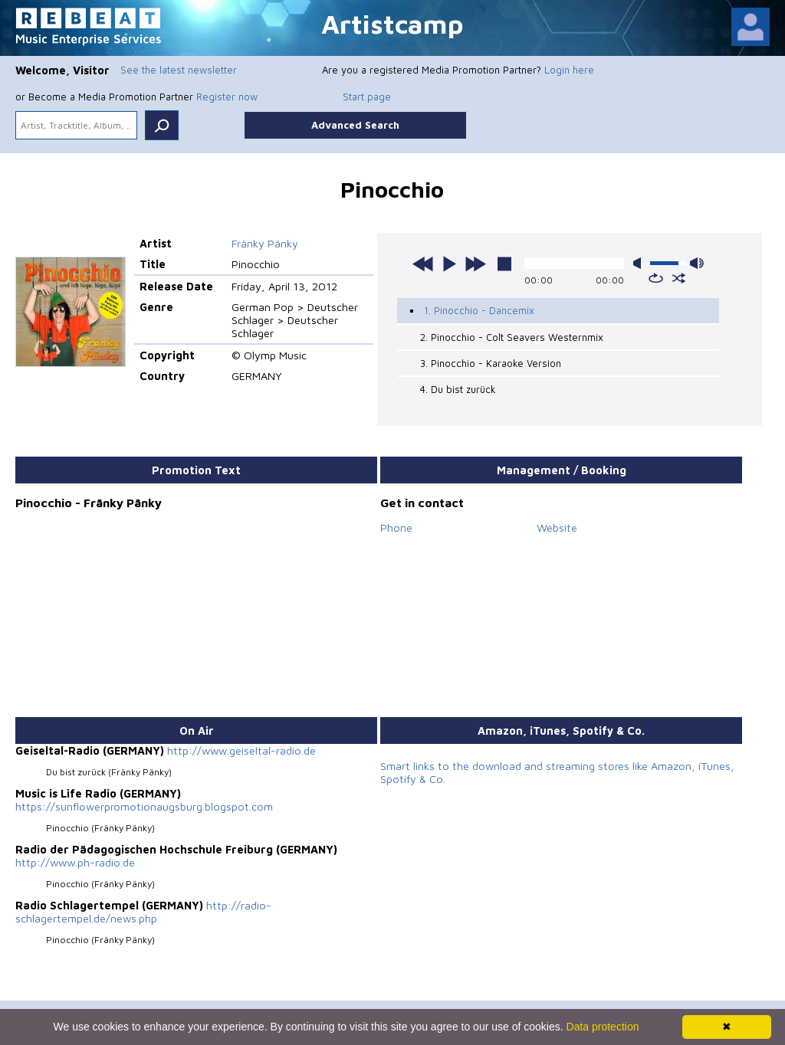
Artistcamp (392, 23)
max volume (697, 263)
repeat (655, 278)
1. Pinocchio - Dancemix (479, 310)
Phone (396, 527)
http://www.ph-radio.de (75, 862)
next (475, 263)
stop (504, 263)
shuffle (678, 278)
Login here (569, 70)
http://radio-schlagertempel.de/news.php (143, 912)
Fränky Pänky (265, 243)
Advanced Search (355, 125)
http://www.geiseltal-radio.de (241, 750)
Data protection (603, 1026)
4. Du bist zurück (458, 389)
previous (423, 263)
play (449, 263)
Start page (367, 96)
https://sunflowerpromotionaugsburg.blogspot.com (144, 806)
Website (557, 527)
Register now (227, 96)
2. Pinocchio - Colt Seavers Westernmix (511, 337)
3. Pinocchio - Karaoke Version (490, 363)
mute (640, 263)
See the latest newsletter (178, 70)
